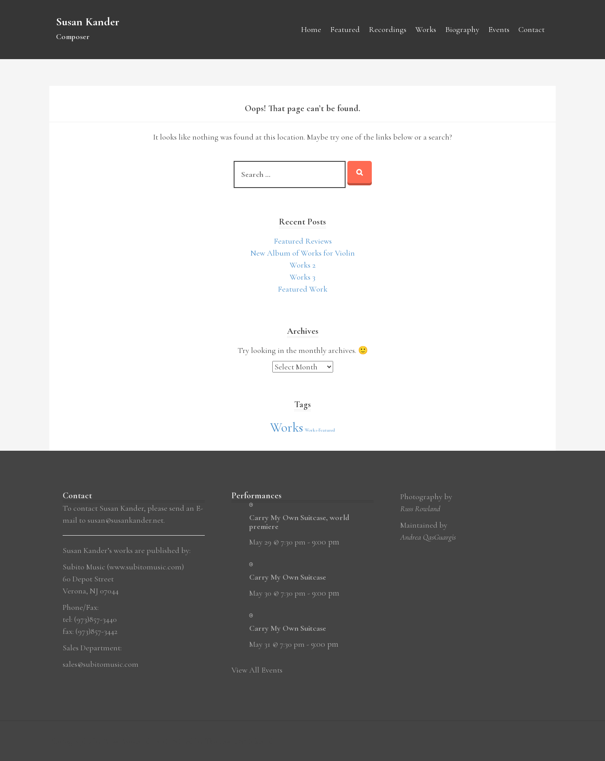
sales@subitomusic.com (101, 664)
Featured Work (302, 289)
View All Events (257, 670)
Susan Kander (87, 21)
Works (425, 29)
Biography (462, 29)
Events (498, 29)
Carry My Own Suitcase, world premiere (299, 522)
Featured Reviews (303, 241)
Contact (531, 29)
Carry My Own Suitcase (287, 577)
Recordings (387, 29)
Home (311, 29)
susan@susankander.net (125, 520)
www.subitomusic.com (145, 567)
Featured (345, 29)
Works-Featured (320, 430)
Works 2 (302, 265)
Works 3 (302, 277)
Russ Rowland (420, 508)
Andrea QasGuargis (428, 537)
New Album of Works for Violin (303, 253)
